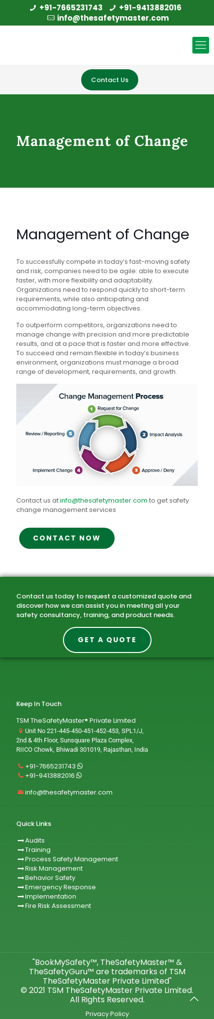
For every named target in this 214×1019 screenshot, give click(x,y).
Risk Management (54, 868)
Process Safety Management (71, 859)
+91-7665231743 (71, 7)
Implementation (50, 896)
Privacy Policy (107, 1014)
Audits (30, 840)
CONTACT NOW (67, 538)
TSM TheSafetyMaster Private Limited (118, 990)
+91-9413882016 (150, 7)
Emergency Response (60, 887)
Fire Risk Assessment (58, 905)
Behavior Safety (50, 877)
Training (38, 849)
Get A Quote (107, 640)
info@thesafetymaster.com (113, 18)
